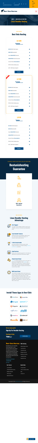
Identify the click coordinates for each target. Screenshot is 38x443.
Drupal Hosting (23, 358)
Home (13, 19)
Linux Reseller (9, 367)
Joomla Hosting (23, 356)
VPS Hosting (9, 373)
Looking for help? (33, 4)
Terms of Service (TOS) (25, 369)
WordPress (29, 245)
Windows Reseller (10, 371)
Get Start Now (25, 336)
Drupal (16, 246)
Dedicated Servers (10, 375)
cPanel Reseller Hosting (11, 369)
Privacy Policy (23, 367)
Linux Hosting (23, 348)
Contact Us (23, 373)
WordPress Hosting (24, 354)
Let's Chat (7, 362)
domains (25, 261)
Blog (21, 371)
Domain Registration (24, 346)
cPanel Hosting (23, 350)
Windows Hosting (24, 352)
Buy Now (19, 72)
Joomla (13, 246)
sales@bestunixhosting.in (7, 4)
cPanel (13, 260)
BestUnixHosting (19, 381)
